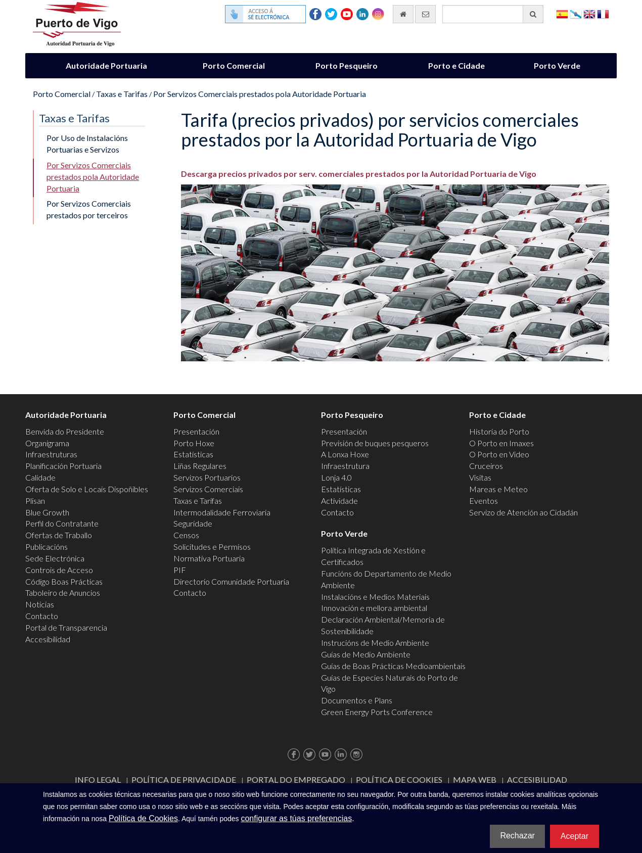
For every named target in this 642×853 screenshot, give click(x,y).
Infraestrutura (345, 465)
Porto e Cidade (456, 65)
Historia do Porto (499, 431)
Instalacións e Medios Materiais (375, 596)
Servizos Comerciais (208, 489)
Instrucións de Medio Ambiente (375, 642)
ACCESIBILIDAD (537, 779)
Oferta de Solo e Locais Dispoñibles (86, 489)
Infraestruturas (51, 454)
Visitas (480, 477)
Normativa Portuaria (209, 558)
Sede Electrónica (54, 558)
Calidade (40, 477)
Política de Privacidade (183, 779)
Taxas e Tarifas (122, 94)
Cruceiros (486, 465)
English (589, 13)
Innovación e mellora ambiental (374, 607)
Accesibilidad (47, 639)
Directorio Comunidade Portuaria (231, 581)
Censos (186, 535)
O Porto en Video (499, 454)
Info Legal (98, 779)
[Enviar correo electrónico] (425, 14)
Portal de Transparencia (66, 627)
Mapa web (474, 779)
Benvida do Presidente (64, 431)
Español (562, 13)
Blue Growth (47, 512)
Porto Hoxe (193, 443)
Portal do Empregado (296, 779)
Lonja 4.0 (336, 477)
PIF (179, 570)
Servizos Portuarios (207, 477)
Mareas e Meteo (498, 489)
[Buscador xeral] (492, 14)
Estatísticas (193, 454)
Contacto (41, 616)
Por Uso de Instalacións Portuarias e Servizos (87, 143)
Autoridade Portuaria (106, 65)
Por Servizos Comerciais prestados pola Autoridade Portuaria (259, 94)
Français (603, 13)
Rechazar (517, 835)
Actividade (339, 500)
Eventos (483, 500)
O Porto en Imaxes (501, 443)
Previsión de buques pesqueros (375, 443)
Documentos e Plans (356, 700)
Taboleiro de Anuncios (62, 592)
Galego (576, 13)
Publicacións (46, 546)
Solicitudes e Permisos (212, 546)
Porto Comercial (234, 65)
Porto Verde (557, 65)
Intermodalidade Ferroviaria (221, 512)
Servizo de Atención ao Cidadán (523, 512)
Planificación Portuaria (63, 465)
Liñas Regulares (199, 465)
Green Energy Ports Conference (377, 712)
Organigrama (47, 443)
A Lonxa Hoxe (345, 454)
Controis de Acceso (59, 570)
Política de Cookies (399, 779)
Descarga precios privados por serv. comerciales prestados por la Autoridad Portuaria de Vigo (358, 173)
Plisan (35, 500)
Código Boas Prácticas (64, 581)
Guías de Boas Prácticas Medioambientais (393, 666)
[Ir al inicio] (403, 14)
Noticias (39, 604)
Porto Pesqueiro (346, 65)
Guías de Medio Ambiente (365, 654)
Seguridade (192, 523)
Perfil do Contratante (62, 523)
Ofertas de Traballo (58, 535)
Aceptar (574, 836)
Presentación (196, 431)
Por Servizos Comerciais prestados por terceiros (89, 209)
